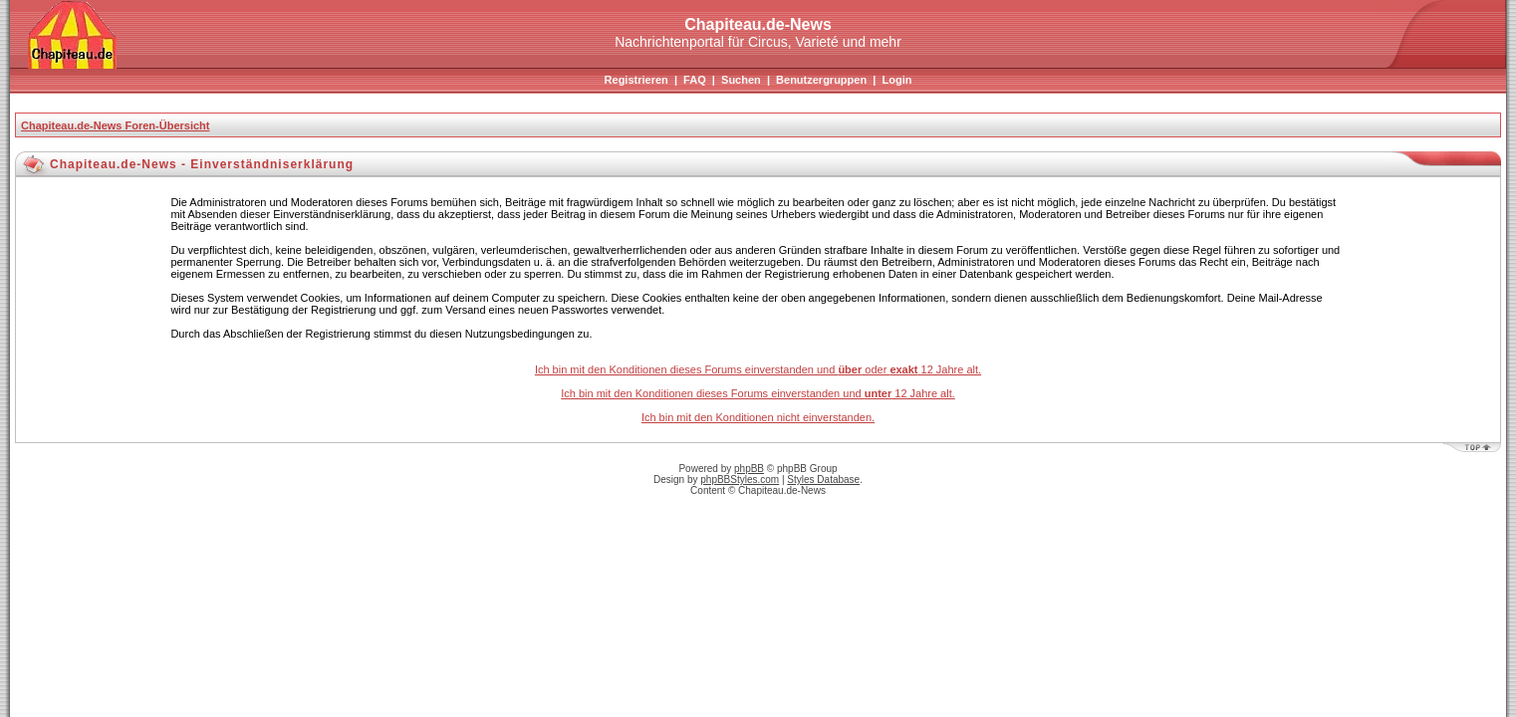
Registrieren (636, 80)
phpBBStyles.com (739, 479)
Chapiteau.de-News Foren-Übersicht (115, 125)
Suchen (741, 80)
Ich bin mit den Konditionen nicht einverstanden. (758, 417)
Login (896, 80)
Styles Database (823, 479)
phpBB (749, 468)
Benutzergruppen (821, 80)
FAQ (694, 80)
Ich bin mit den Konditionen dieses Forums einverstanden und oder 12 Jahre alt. (758, 369)
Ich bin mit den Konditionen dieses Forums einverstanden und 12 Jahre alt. (758, 393)
